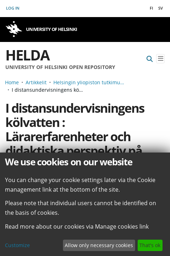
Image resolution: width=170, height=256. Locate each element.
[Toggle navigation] (160, 59)
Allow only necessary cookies (99, 245)
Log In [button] (13, 8)
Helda (27, 55)
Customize (17, 245)
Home (12, 82)
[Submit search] (150, 59)
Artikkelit (36, 82)
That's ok (149, 245)
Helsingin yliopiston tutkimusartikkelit (88, 82)
